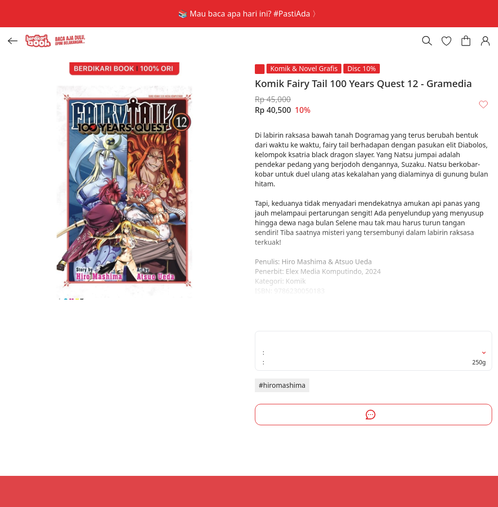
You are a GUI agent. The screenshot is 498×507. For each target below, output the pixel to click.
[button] (446, 41)
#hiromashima (282, 385)
